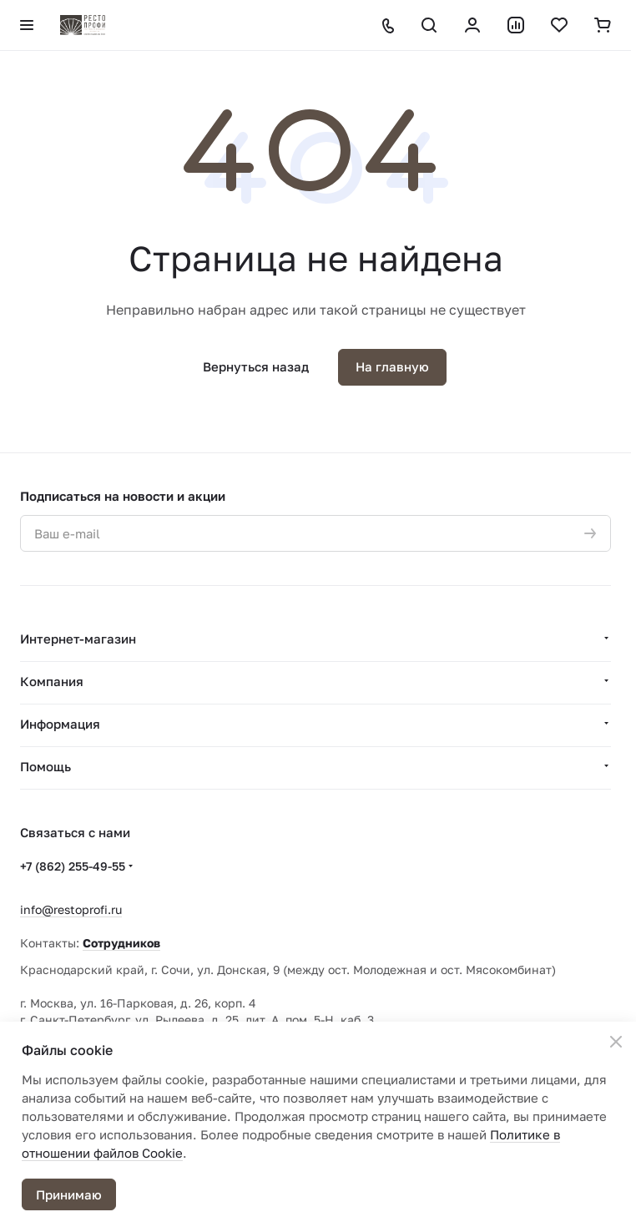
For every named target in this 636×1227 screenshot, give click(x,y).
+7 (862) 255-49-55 (72, 866)
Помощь (45, 766)
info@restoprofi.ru (71, 909)
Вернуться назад (256, 366)
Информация (60, 723)
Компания (51, 681)
